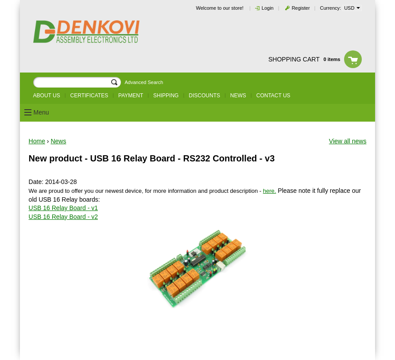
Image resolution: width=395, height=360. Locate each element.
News (238, 95)
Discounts (204, 95)
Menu (41, 112)
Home (37, 141)
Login (268, 8)
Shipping (165, 95)
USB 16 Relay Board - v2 (63, 216)
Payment (130, 95)
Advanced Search (143, 82)
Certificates (89, 95)
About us (46, 95)
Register (301, 8)
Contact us (273, 95)
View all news (348, 141)
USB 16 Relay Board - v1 (63, 207)
